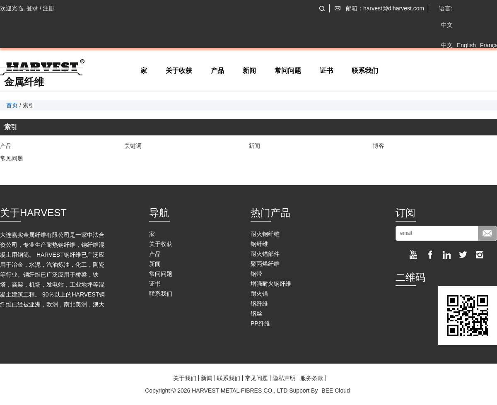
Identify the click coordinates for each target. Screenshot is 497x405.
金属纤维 (24, 82)
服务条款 (311, 378)
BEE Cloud (335, 390)
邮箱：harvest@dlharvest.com (385, 8)
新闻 (249, 70)
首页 (12, 105)
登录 (32, 8)
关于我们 (184, 378)
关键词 (133, 145)
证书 (326, 70)
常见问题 (11, 158)
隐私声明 (284, 378)
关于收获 (179, 70)
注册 (48, 8)
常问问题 (288, 70)
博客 (378, 145)
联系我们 (365, 70)
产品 (217, 70)
